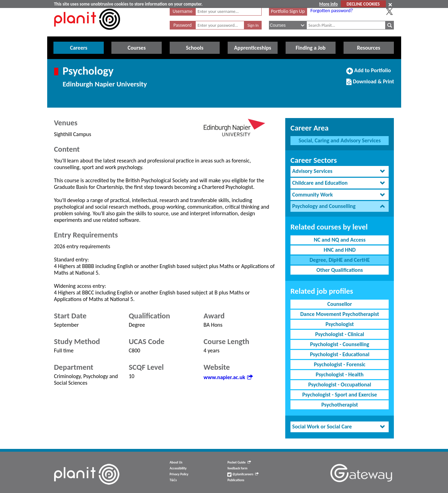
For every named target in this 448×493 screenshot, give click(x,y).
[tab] (339, 171)
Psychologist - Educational (339, 354)
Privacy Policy (179, 474)
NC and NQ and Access (339, 239)
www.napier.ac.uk (228, 377)
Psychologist (340, 324)
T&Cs (173, 480)
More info (328, 4)
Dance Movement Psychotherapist (339, 314)
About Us (176, 462)
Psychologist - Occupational (339, 384)
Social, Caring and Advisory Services (339, 140)
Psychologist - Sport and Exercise (339, 394)
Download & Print (370, 84)
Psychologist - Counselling (339, 344)
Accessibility (178, 468)
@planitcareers (243, 474)
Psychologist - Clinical (339, 334)
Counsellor (339, 304)
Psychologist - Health (340, 374)
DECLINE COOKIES (363, 4)
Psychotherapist (339, 404)
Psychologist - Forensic (339, 364)
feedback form (237, 468)
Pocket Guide (239, 462)
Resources (368, 47)
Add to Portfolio (368, 73)
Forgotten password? (332, 10)
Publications (235, 480)
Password (183, 25)
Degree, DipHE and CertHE (340, 260)
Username (183, 11)
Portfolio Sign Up (288, 11)
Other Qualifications (339, 270)
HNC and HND (340, 249)
